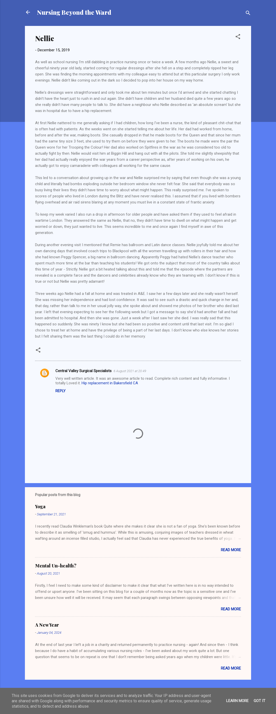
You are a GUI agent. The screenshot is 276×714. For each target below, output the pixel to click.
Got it (259, 701)
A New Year (47, 625)
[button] (238, 37)
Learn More (237, 701)
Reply (60, 391)
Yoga (40, 506)
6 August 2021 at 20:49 (130, 371)
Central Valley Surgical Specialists (83, 371)
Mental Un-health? (55, 566)
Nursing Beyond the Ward (74, 12)
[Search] (248, 14)
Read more (231, 550)
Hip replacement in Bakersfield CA (110, 383)
